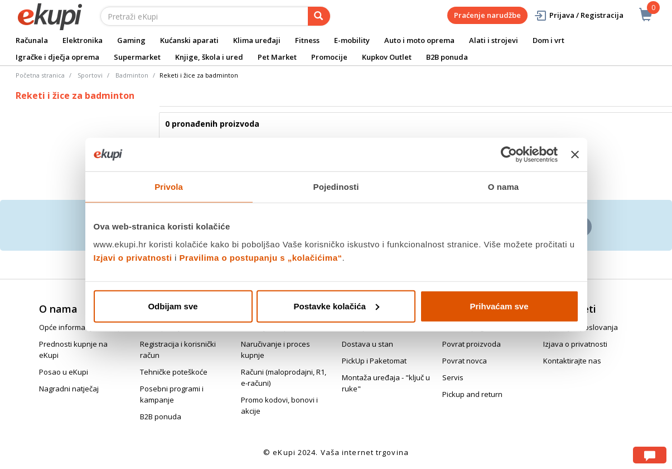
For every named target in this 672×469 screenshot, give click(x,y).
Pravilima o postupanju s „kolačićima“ (261, 257)
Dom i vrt (548, 40)
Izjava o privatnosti (575, 344)
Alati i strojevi (493, 40)
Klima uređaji (257, 40)
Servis (452, 377)
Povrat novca (464, 361)
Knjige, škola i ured (209, 57)
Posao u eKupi (63, 372)
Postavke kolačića (336, 305)
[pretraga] (319, 16)
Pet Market (277, 57)
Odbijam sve (172, 305)
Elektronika (82, 40)
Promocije (329, 57)
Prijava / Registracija (578, 15)
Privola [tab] (168, 187)
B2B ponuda (447, 57)
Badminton (131, 75)
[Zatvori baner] (575, 155)
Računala (32, 40)
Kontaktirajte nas (572, 361)
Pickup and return (472, 394)
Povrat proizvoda (471, 344)
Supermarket (137, 57)
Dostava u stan (367, 344)
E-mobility (352, 40)
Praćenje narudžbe (487, 15)
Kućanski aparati (189, 40)
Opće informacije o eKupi (81, 327)
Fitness (307, 40)
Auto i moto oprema (419, 40)
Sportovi (90, 75)
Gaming (131, 40)
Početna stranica (40, 75)
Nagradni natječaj (69, 389)
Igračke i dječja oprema (57, 57)
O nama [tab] (503, 187)
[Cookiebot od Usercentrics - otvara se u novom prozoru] (509, 154)
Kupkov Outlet (387, 57)
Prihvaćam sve (499, 305)
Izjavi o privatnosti (133, 257)
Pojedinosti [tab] (336, 187)
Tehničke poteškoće (173, 372)
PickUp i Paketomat (374, 361)
